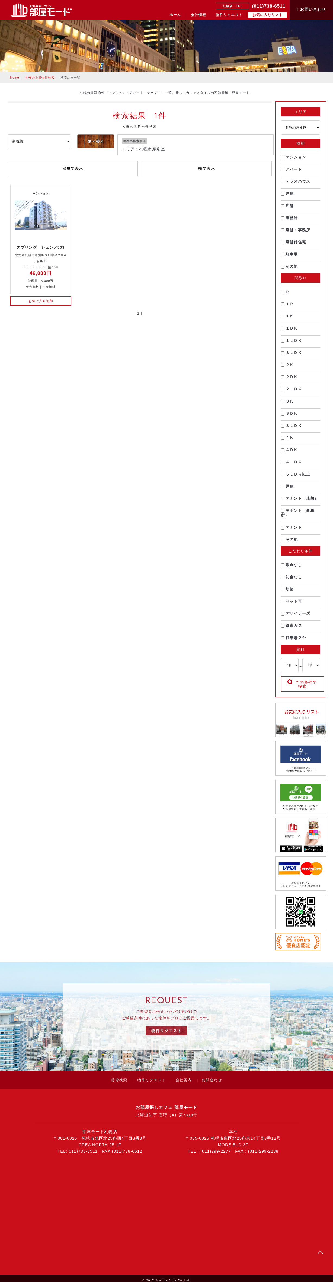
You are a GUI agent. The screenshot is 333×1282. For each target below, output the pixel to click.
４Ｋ (287, 440)
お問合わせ (212, 1076)
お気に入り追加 (40, 301)
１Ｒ (287, 307)
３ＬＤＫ (291, 428)
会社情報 (198, 15)
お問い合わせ (311, 9)
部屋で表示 (72, 168)
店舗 (287, 208)
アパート (291, 172)
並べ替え (95, 141)
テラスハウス (295, 184)
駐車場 (289, 257)
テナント (291, 530)
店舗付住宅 (293, 245)
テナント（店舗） (300, 501)
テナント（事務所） (298, 515)
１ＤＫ (289, 331)
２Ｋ (287, 368)
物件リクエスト (229, 15)
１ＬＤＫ (291, 343)
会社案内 (183, 1076)
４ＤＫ (289, 453)
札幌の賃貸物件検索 (40, 77)
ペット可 (291, 604)
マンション (293, 160)
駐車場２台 (293, 641)
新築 (287, 592)
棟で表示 (206, 168)
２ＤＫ (289, 380)
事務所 (289, 221)
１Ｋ (287, 319)
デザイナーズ (295, 616)
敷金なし (291, 568)
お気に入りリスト (267, 15)
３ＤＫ (289, 416)
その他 (289, 269)
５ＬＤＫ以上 (295, 477)
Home (14, 77)
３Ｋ (287, 404)
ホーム (175, 15)
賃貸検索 (119, 1076)
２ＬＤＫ (291, 392)
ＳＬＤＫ (291, 355)
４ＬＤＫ (291, 465)
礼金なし (291, 580)
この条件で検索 (302, 687)
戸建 (287, 196)
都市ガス (291, 628)
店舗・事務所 (295, 233)
